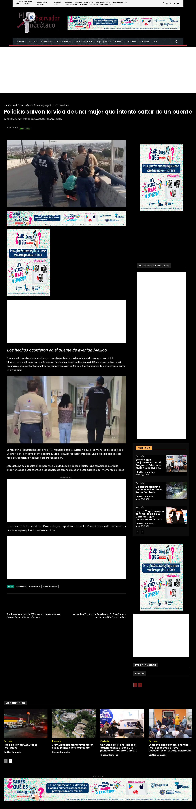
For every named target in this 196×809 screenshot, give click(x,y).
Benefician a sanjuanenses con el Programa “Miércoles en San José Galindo (148, 464)
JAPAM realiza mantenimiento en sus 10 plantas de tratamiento (72, 746)
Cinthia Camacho (145, 472)
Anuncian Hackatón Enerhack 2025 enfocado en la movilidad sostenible (99, 616)
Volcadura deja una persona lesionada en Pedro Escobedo (149, 489)
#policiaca (21, 586)
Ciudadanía (34, 586)
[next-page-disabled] (140, 685)
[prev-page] (137, 532)
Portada (7, 105)
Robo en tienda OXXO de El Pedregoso (20, 746)
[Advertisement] (98, 70)
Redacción (24, 128)
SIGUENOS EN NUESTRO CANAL (154, 265)
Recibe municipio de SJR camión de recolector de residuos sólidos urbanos (34, 616)
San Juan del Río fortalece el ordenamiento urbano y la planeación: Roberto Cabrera (118, 747)
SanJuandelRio (50, 586)
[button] (176, 41)
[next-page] (142, 532)
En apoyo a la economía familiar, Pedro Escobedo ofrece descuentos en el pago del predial (170, 747)
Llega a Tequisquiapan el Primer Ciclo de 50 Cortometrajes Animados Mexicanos (150, 515)
